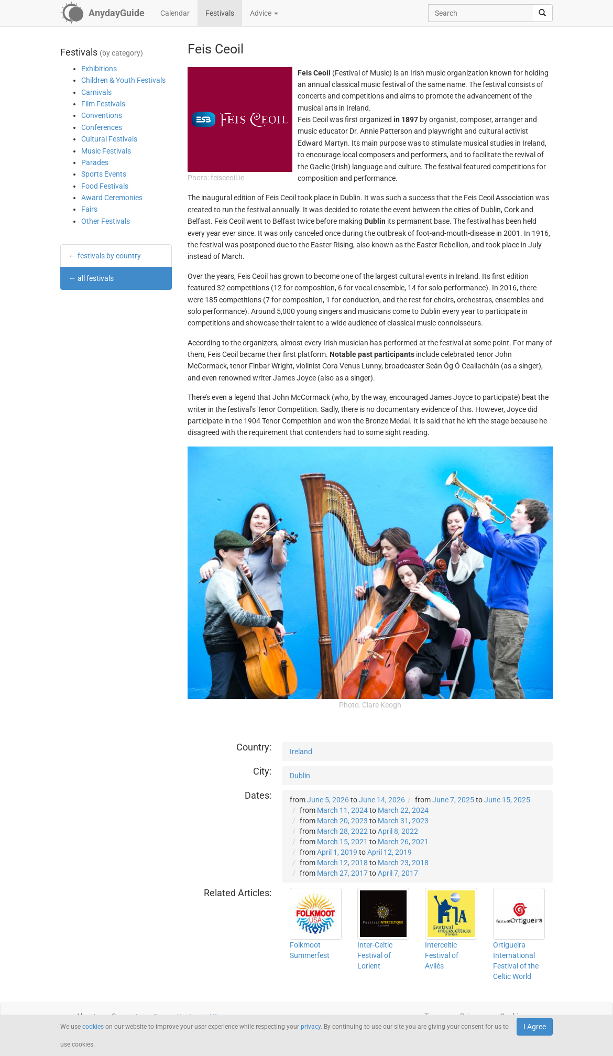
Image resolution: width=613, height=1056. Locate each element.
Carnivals (96, 92)
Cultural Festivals (109, 139)
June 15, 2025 (507, 800)
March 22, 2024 (403, 810)
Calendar (175, 13)
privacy (311, 1026)
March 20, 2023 (342, 821)
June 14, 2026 (382, 800)
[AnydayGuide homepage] (102, 13)
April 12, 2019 (389, 852)
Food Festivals (104, 186)
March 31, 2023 (403, 821)
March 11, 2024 (342, 810)
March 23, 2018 (403, 862)
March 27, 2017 (342, 873)
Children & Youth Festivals (123, 80)
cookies (93, 1026)
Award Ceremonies (112, 197)
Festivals (219, 13)
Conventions (101, 115)
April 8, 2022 (398, 831)
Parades (94, 162)
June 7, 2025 (453, 800)
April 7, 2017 (398, 873)
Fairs (89, 209)
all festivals (96, 278)
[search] (542, 13)
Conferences (101, 127)
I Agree (534, 1026)
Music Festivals (106, 151)
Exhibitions (99, 68)
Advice (264, 13)
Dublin (300, 775)
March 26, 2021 (403, 841)
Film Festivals (103, 104)
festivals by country (109, 256)
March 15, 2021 (342, 841)
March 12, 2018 (342, 862)
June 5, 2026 (328, 800)
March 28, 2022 (342, 831)
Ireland (301, 751)
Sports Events (103, 174)
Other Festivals (105, 221)
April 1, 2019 (337, 852)
